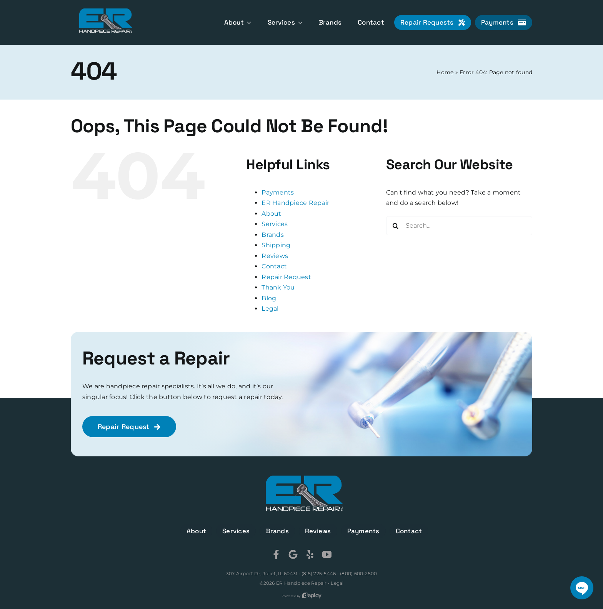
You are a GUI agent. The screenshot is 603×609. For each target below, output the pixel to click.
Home (444, 72)
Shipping (276, 245)
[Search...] (459, 225)
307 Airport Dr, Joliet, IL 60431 (262, 573)
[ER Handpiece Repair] (105, 11)
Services (275, 224)
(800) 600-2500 (358, 573)
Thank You (278, 287)
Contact (274, 266)
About (271, 213)
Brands (272, 234)
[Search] (395, 225)
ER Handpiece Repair (295, 202)
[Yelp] (310, 554)
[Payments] (503, 22)
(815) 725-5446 (319, 573)
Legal (270, 308)
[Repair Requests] (432, 22)
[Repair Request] (129, 426)
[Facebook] (276, 554)
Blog (269, 298)
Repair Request (286, 277)
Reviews (275, 256)
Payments (278, 192)
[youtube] (326, 554)
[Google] (293, 554)
